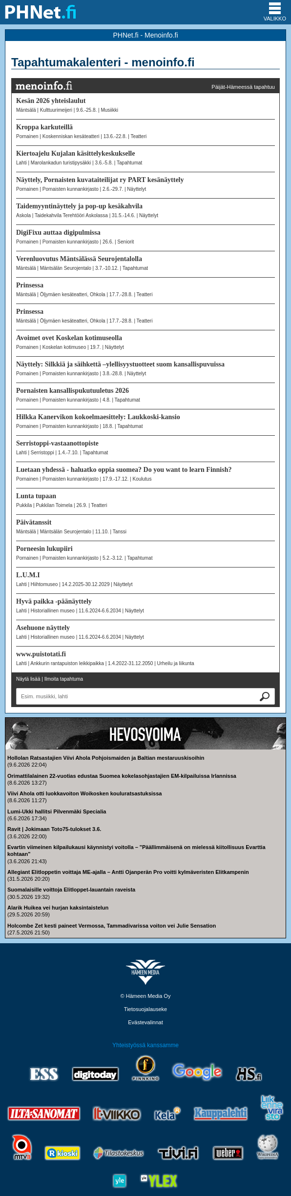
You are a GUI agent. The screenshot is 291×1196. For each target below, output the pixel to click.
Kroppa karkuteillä (44, 127)
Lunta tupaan (36, 496)
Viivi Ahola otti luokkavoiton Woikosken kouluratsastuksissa (84, 793)
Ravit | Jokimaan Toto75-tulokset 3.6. (54, 829)
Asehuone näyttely (43, 627)
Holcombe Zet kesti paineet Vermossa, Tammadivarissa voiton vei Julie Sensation (111, 926)
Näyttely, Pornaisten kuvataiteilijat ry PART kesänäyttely (100, 179)
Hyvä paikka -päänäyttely (54, 601)
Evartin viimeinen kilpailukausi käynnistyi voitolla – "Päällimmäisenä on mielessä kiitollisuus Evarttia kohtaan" (136, 850)
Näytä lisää (28, 679)
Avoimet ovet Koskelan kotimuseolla (69, 338)
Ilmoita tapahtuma (63, 679)
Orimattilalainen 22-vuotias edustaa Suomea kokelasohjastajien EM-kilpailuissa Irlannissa (121, 776)
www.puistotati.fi (41, 654)
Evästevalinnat (145, 1022)
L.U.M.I (28, 575)
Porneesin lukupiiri (44, 548)
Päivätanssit (33, 522)
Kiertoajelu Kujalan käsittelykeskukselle (75, 153)
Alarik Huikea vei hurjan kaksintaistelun (57, 908)
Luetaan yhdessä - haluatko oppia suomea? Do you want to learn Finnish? (123, 469)
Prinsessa (29, 285)
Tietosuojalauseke (145, 1009)
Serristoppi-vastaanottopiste (57, 443)
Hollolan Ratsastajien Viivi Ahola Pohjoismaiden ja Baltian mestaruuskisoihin (105, 758)
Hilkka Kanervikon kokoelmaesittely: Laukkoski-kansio (98, 417)
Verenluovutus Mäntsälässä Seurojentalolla (79, 259)
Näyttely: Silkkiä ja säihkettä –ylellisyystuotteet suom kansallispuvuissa (120, 364)
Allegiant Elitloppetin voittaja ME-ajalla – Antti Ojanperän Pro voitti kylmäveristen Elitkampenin (128, 872)
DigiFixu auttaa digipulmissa (58, 232)
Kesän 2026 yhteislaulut (50, 100)
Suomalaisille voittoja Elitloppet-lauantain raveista (71, 889)
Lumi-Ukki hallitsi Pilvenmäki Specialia (56, 811)
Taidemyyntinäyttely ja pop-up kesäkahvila (79, 206)
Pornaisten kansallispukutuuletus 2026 (72, 390)
